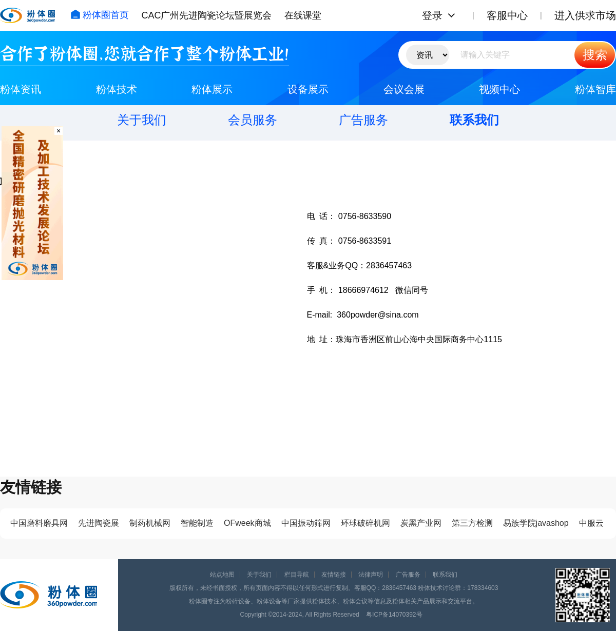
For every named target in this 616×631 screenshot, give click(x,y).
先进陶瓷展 (98, 523)
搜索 (595, 55)
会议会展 (404, 89)
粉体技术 (116, 89)
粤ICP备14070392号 (394, 615)
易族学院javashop (536, 523)
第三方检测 (472, 523)
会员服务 (252, 120)
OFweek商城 (247, 523)
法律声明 (370, 574)
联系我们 (474, 120)
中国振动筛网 (306, 523)
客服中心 (507, 15)
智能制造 (197, 523)
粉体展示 (212, 89)
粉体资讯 (20, 89)
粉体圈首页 (99, 15)
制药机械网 (149, 523)
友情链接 (333, 574)
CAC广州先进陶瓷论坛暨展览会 (206, 15)
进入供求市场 (585, 15)
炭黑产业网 (420, 523)
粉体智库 (595, 89)
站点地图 (222, 574)
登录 (432, 15)
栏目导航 (296, 574)
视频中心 (499, 89)
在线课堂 (302, 15)
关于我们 (141, 120)
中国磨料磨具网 (39, 523)
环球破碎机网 (365, 523)
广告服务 (363, 120)
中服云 (591, 523)
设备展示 (308, 89)
